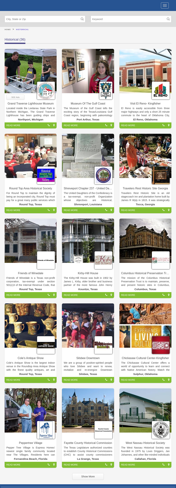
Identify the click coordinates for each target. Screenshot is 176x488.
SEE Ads (15, 97)
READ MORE (13, 125)
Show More (88, 476)
